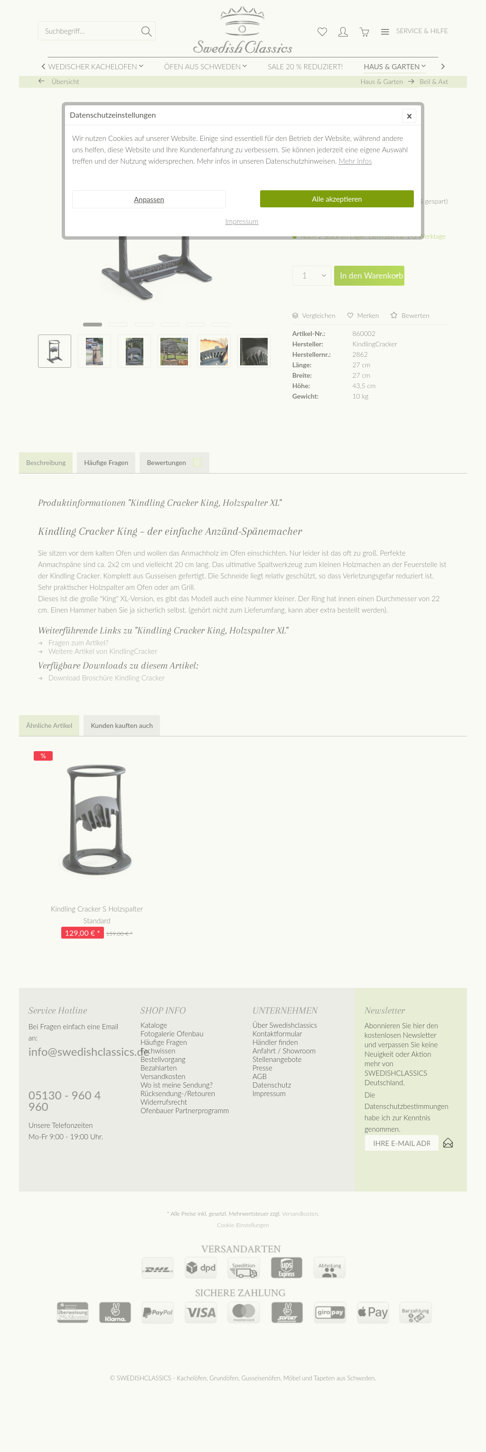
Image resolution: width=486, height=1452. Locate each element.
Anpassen (149, 199)
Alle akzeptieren (337, 199)
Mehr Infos (355, 161)
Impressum (242, 221)
